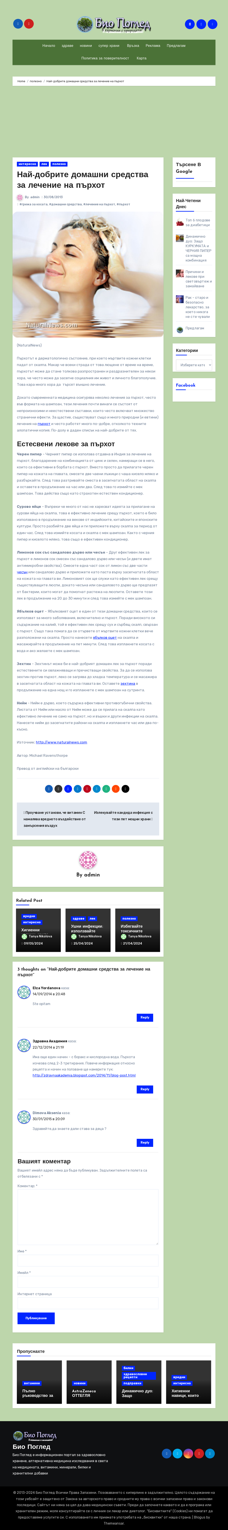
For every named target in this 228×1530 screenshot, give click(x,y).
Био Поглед (31, 1447)
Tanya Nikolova (37, 936)
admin (35, 197)
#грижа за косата (33, 204)
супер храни (108, 46)
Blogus (199, 1517)
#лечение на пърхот (99, 204)
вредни (29, 916)
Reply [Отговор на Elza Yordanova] (145, 1017)
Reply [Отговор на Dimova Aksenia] (145, 1142)
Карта (141, 58)
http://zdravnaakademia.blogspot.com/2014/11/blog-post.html (84, 1076)
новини (86, 46)
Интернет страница (35, 1294)
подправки (132, 1383)
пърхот (44, 424)
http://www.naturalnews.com (61, 742)
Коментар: (27, 1186)
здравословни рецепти (135, 1375)
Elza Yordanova (46, 988)
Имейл (24, 1273)
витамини (32, 1383)
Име (22, 1251)
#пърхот (123, 204)
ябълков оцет (105, 637)
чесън (22, 572)
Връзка (132, 46)
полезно (59, 164)
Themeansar (114, 1523)
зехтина (127, 683)
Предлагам (176, 46)
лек (44, 164)
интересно (27, 164)
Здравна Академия (50, 1041)
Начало (48, 46)
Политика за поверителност (105, 58)
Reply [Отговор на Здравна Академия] (145, 1089)
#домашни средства (65, 204)
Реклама (153, 46)
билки (128, 1368)
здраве (67, 46)
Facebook (186, 385)
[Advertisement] (114, 122)
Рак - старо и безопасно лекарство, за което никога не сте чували (198, 307)
